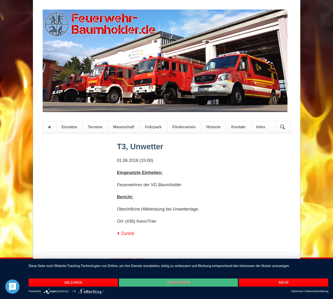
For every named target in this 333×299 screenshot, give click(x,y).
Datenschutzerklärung (316, 291)
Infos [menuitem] (260, 127)
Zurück (127, 233)
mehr (284, 282)
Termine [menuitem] (95, 127)
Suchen (282, 127)
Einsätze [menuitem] (69, 127)
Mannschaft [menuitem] (123, 127)
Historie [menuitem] (213, 127)
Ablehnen (73, 282)
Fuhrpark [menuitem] (153, 127)
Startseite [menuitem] (49, 127)
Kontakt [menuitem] (238, 127)
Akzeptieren (178, 282)
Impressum (297, 291)
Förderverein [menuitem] (184, 127)
